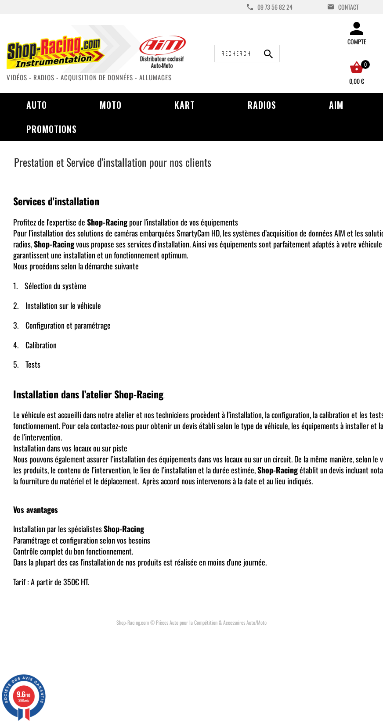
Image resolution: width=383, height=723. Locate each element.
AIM (336, 104)
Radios (262, 104)
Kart (184, 104)
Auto (36, 104)
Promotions (51, 129)
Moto (111, 104)
